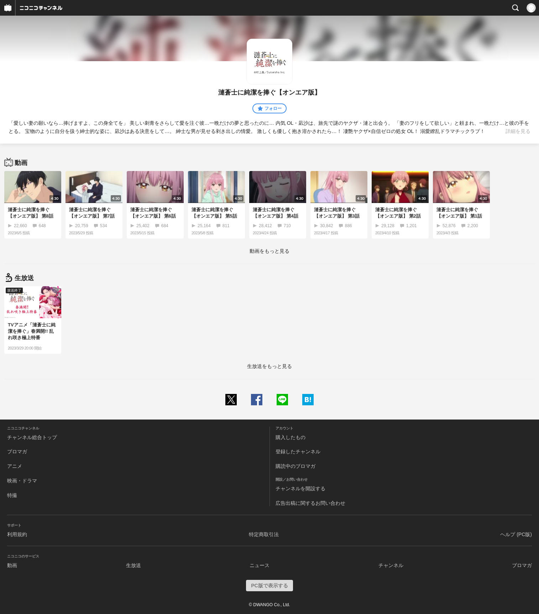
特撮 (12, 495)
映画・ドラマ (22, 481)
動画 (12, 565)
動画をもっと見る (269, 251)
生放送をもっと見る (269, 366)
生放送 (133, 565)
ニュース (260, 565)
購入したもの (290, 437)
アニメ (14, 466)
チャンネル (390, 565)
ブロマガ (17, 451)
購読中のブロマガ (295, 466)
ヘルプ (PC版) (516, 534)
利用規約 (17, 534)
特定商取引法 (264, 534)
